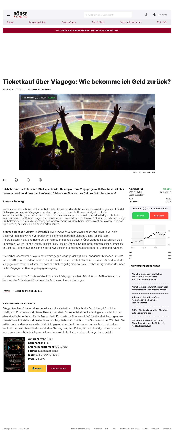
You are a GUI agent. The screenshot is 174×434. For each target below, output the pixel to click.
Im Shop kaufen (58, 368)
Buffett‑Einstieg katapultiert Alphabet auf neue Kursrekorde (150, 311)
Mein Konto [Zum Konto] (160, 14)
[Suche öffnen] (108, 15)
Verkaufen (159, 215)
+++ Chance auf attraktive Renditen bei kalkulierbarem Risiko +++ (87, 30)
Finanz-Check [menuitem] (69, 22)
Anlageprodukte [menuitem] (37, 22)
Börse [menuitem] (10, 22)
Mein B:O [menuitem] (162, 22)
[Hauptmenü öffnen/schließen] (8, 15)
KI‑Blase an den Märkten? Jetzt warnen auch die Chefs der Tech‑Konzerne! (146, 300)
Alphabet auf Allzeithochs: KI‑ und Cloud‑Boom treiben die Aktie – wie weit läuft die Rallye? (148, 323)
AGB (106, 429)
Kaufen (140, 215)
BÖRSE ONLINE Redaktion (29, 291)
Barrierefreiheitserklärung (80, 429)
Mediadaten (167, 429)
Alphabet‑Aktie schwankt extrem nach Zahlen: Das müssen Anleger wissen (150, 288)
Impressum (155, 429)
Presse (113, 429)
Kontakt (145, 429)
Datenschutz (97, 429)
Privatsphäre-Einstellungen (129, 429)
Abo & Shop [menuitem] (98, 22)
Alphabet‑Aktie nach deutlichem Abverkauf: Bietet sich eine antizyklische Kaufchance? (147, 277)
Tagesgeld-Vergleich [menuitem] (131, 22)
